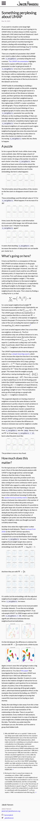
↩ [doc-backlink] (13, 766)
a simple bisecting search (20, 352)
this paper (24, 668)
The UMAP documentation (18, 61)
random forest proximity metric (15, 495)
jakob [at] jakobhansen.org (11, 808)
